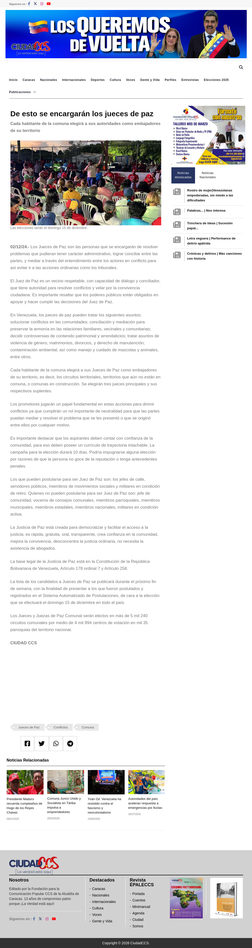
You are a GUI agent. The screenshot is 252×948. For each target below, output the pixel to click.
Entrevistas (190, 80)
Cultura (115, 80)
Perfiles (170, 80)
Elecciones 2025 (216, 80)
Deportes (98, 80)
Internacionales (74, 80)
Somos (137, 926)
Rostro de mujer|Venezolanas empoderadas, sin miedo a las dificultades (210, 195)
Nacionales (48, 80)
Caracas (29, 80)
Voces (130, 80)
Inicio (13, 80)
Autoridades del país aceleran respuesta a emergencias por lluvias (145, 803)
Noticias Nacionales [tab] (208, 175)
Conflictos (60, 727)
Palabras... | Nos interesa (206, 210)
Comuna (88, 727)
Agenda (138, 913)
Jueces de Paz (29, 727)
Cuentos (138, 900)
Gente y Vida (149, 80)
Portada (138, 894)
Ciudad (137, 920)
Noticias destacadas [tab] (183, 175)
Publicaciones (20, 92)
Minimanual (141, 907)
